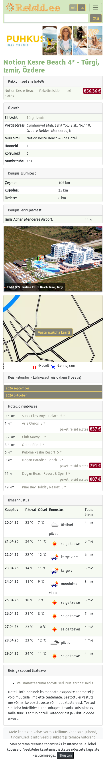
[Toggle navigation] (95, 7)
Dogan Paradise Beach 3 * (42, 460)
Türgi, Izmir (35, 117)
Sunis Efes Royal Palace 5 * (43, 416)
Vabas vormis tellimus (50, 732)
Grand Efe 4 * (33, 444)
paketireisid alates (80, 429)
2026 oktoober (16, 395)
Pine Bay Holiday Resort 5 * (44, 487)
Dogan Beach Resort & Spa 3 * (46, 473)
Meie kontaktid (21, 732)
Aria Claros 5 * (33, 423)
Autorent (88, 737)
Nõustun (65, 755)
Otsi (96, 18)
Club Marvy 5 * (34, 437)
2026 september (17, 388)
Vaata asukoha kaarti (54, 332)
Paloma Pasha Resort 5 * (42, 452)
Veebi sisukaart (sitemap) (60, 737)
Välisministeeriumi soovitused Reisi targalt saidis (55, 683)
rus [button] (81, 7)
